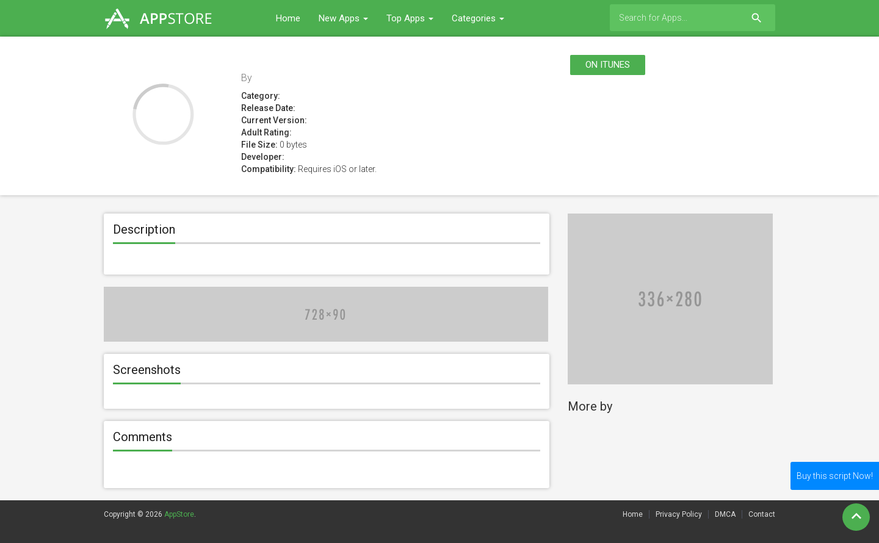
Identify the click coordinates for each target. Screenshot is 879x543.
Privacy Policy (679, 514)
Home (288, 18)
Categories (478, 18)
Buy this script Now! (835, 476)
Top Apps (409, 18)
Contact (761, 514)
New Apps (343, 18)
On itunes (607, 64)
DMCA (725, 514)
